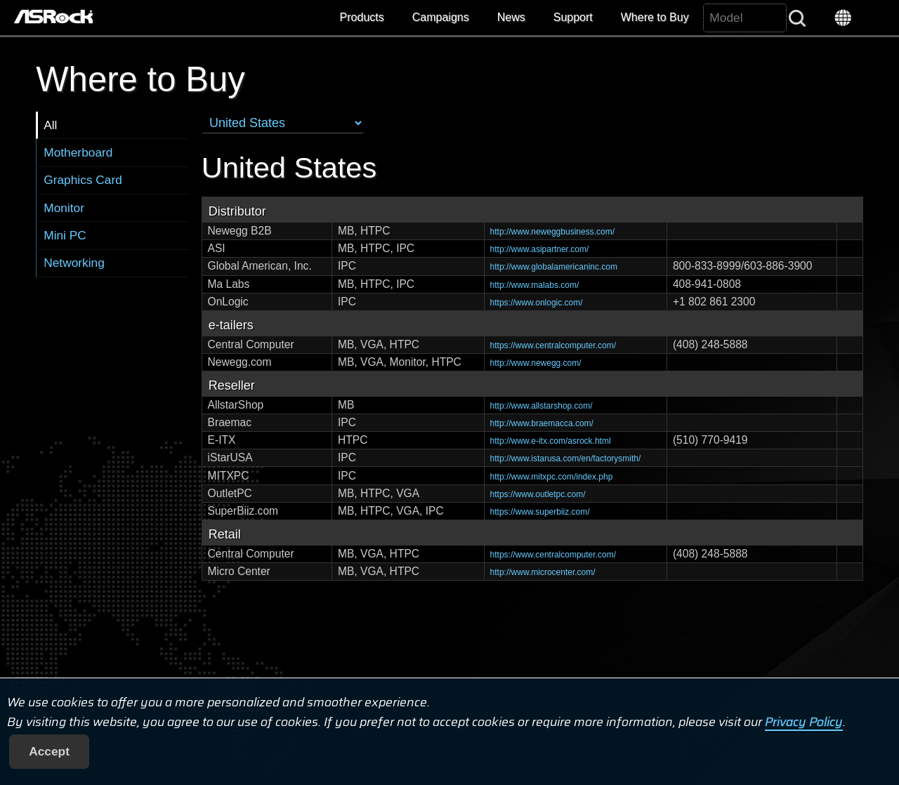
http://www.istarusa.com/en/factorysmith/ (565, 458)
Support (573, 17)
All (50, 125)
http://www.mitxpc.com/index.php (551, 477)
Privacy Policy (804, 722)
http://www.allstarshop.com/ (541, 406)
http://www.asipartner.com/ (539, 249)
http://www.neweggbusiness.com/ (552, 232)
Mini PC (65, 235)
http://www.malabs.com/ (534, 285)
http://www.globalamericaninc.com (553, 267)
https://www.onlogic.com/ (536, 303)
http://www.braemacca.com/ (541, 423)
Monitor (64, 208)
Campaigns (440, 17)
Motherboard (78, 152)
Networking (74, 263)
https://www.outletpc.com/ (538, 494)
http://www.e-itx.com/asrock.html (550, 441)
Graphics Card (83, 180)
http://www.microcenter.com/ (543, 572)
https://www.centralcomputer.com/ (553, 345)
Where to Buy (655, 17)
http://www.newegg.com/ (536, 363)
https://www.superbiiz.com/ (540, 512)
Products (362, 17)
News (511, 17)
